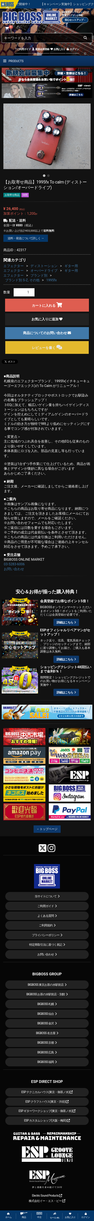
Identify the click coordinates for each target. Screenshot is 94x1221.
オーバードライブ (43, 271)
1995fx (51, 280)
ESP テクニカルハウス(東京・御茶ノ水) (47, 1092)
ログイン (72, 49)
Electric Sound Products (47, 1195)
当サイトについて (46, 896)
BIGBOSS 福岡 (45, 1062)
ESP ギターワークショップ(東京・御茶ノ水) (47, 1111)
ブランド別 (38, 275)
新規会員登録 (40, 49)
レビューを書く (47, 347)
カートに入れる (47, 305)
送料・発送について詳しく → (26, 238)
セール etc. (55, 1215)
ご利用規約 (46, 925)
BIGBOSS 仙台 (45, 1013)
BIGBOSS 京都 (45, 1042)
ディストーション (43, 266)
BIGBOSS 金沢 (45, 1023)
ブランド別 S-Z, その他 (22, 280)
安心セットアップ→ (75, 19)
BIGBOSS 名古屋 (45, 1033)
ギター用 (71, 266)
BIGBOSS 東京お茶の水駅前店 (46, 984)
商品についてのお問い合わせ (47, 333)
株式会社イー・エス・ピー (47, 1201)
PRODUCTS (13, 61)
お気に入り (57, 49)
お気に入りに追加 (47, 319)
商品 (23, 1215)
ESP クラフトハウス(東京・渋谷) (47, 1101)
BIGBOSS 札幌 (45, 1004)
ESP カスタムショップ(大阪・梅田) (47, 1120)
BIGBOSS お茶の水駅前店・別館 (45, 994)
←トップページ (47, 829)
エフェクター (13, 266)
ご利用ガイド (23, 49)
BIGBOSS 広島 (45, 1052)
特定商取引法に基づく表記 (45, 944)
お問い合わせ (14, 569)
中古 (39, 1215)
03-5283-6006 (14, 564)
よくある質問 (45, 915)
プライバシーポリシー (45, 935)
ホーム (8, 1216)
